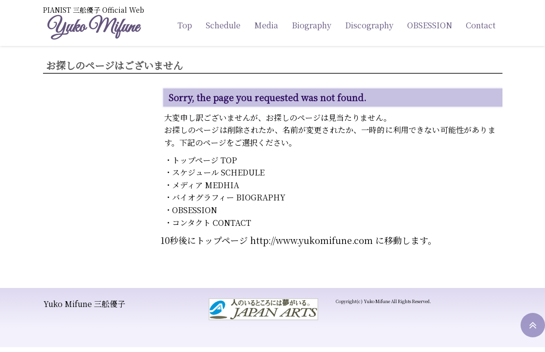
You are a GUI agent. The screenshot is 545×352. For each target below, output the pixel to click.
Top (184, 25)
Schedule (223, 25)
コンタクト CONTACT (211, 222)
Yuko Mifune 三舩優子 (84, 303)
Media (266, 25)
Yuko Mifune (93, 27)
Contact (481, 25)
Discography (369, 25)
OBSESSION (429, 25)
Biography (311, 25)
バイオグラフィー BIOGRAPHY (228, 197)
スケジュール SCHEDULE (218, 172)
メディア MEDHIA (205, 185)
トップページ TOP (204, 160)
